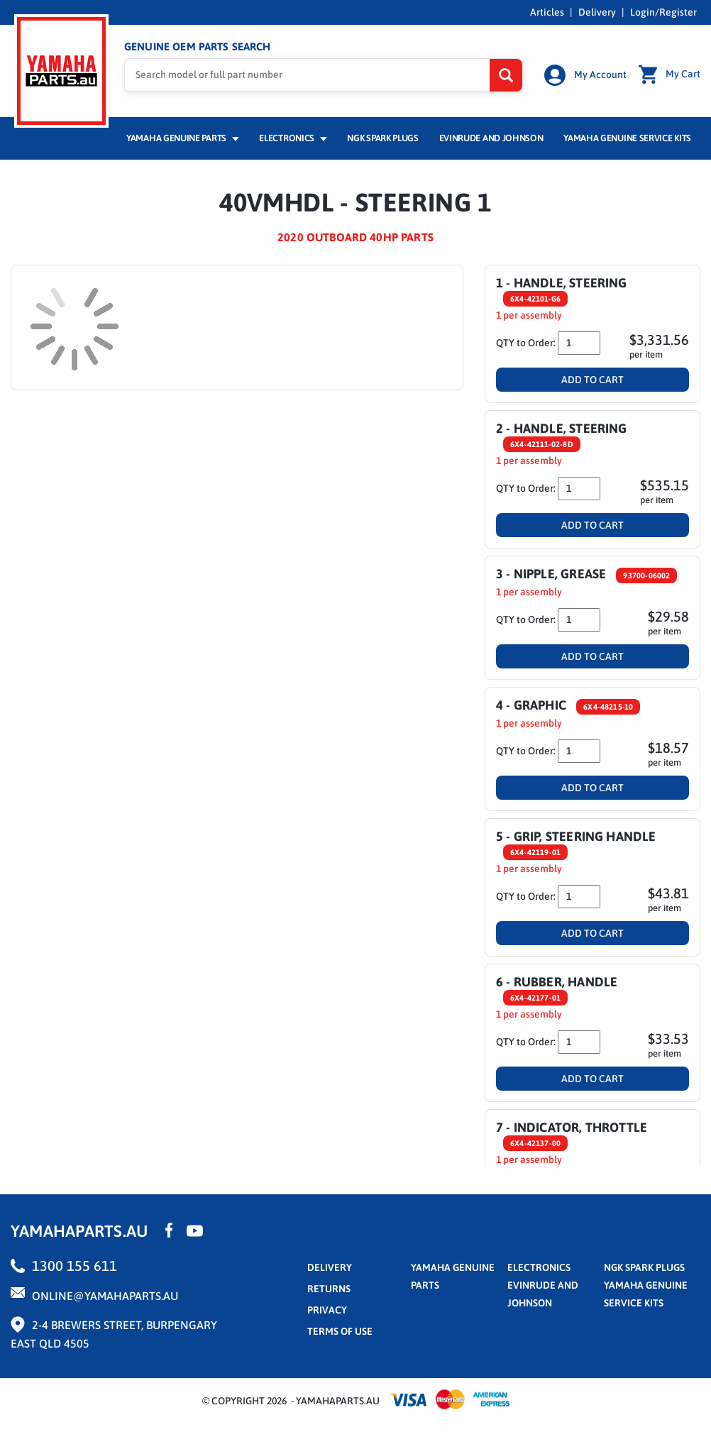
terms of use (340, 1332)
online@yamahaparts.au (105, 1296)
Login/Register (663, 12)
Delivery (597, 12)
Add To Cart (592, 381)
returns (329, 1289)
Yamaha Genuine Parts (182, 139)
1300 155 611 (74, 1266)
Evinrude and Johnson (491, 139)
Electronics (292, 139)
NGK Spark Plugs (382, 139)
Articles (547, 12)
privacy (327, 1310)
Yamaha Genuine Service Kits (627, 139)
